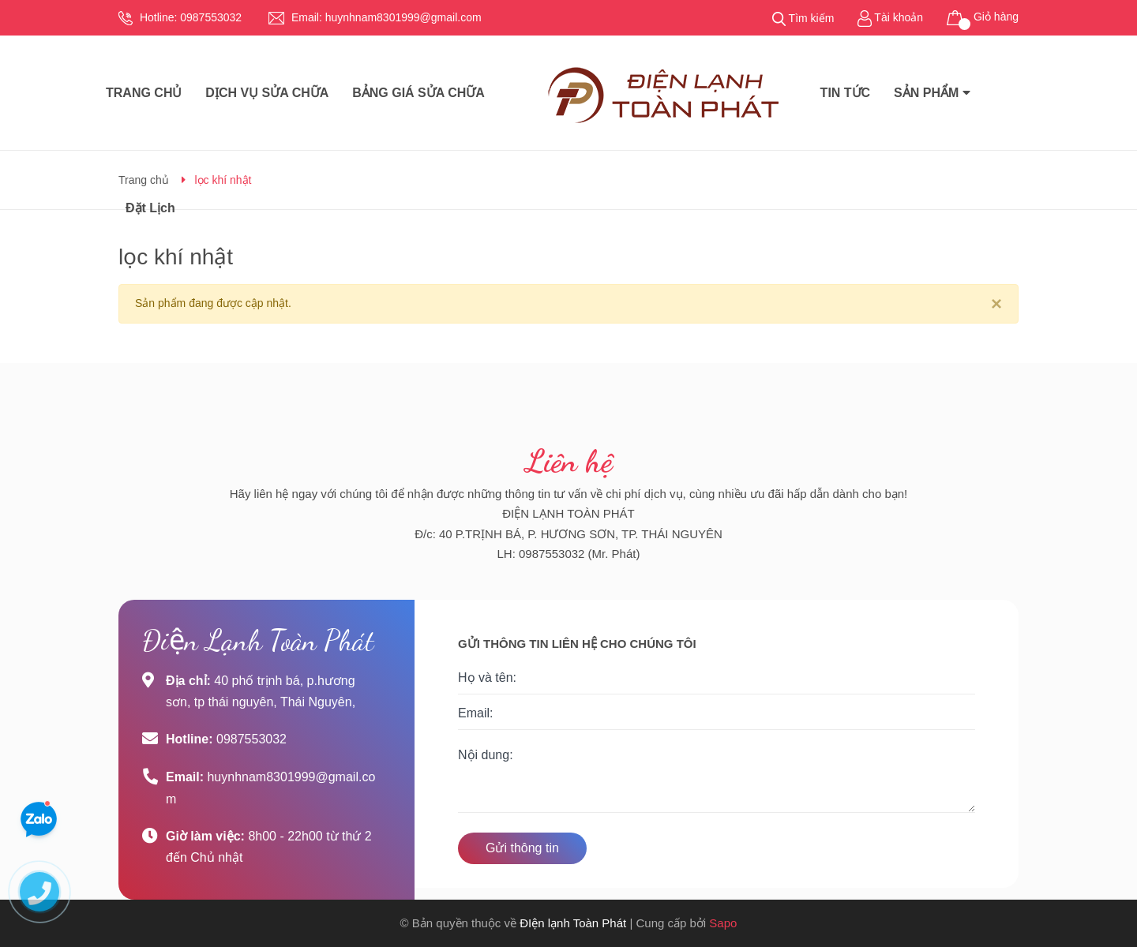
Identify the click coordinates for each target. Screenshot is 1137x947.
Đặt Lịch (150, 208)
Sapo (723, 923)
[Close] (996, 304)
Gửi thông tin (522, 848)
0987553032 (211, 17)
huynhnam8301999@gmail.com (403, 17)
